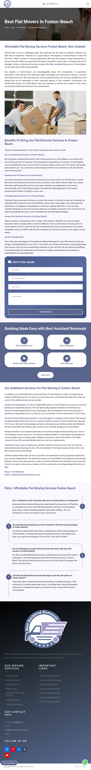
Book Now (45, 375)
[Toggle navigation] (88, 3)
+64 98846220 (17, 472)
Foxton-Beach (21, 27)
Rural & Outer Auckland (49, 702)
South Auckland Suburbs (50, 697)
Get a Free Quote (9, 763)
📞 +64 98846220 (50, 4)
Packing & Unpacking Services (15, 694)
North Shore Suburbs (49, 684)
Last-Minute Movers (14, 704)
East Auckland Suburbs (49, 693)
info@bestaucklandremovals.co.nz (25, 475)
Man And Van (11, 689)
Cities (12, 27)
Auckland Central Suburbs (51, 680)
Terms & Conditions (81, 767)
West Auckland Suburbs (50, 689)
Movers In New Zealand (50, 676)
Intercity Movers (12, 700)
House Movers (12, 676)
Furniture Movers (13, 680)
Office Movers (12, 684)
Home (6, 27)
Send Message (45, 312)
